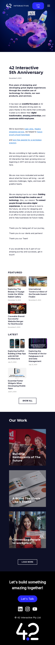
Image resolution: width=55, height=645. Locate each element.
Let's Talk (38, 6)
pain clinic (29, 129)
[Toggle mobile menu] (48, 6)
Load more (27, 562)
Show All (28, 401)
